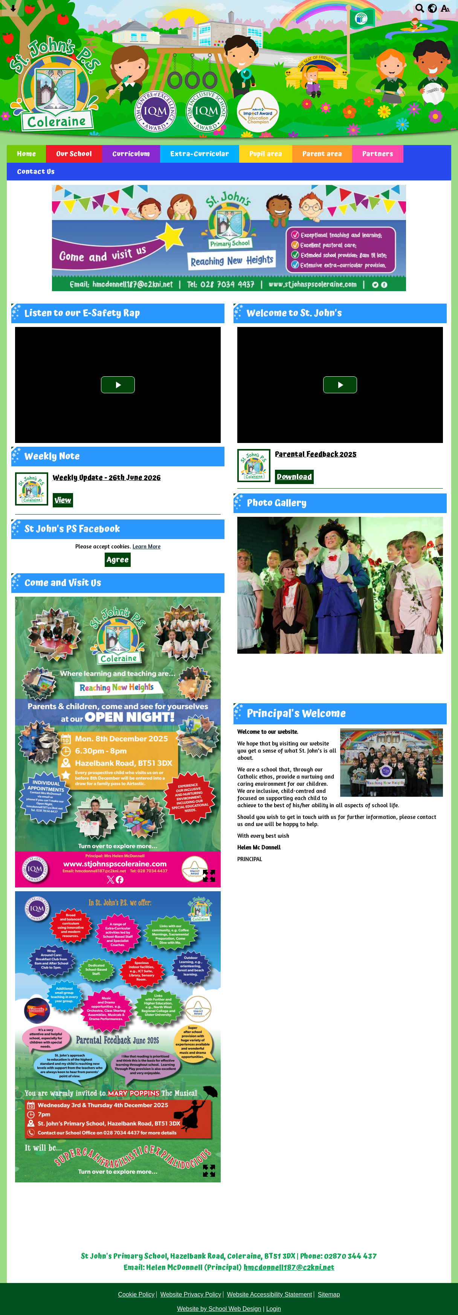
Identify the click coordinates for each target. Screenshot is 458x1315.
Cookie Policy (136, 1294)
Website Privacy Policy (190, 1294)
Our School (74, 153)
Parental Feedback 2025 (316, 454)
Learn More (146, 546)
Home (26, 153)
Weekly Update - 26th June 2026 (107, 478)
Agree (118, 560)
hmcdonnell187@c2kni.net (289, 1268)
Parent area (322, 153)
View (63, 500)
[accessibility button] (445, 11)
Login (273, 1309)
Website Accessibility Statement (269, 1294)
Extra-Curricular (199, 153)
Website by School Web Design (219, 1309)
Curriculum (131, 153)
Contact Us (36, 171)
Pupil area (265, 153)
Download (294, 477)
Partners (377, 153)
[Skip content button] (13, 11)
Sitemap (329, 1294)
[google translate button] (432, 8)
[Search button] (419, 11)
